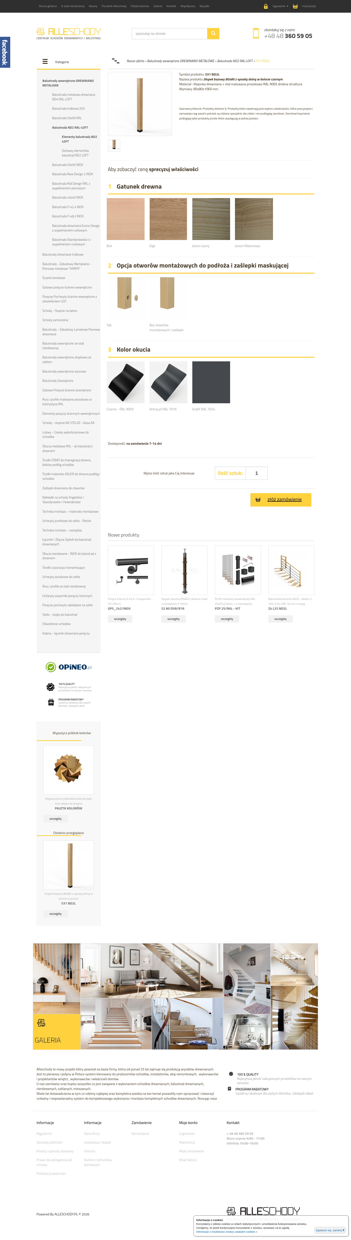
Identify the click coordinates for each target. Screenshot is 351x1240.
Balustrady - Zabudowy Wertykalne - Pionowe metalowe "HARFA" (66, 266)
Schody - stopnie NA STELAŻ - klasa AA (68, 422)
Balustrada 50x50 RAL (67, 117)
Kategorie (62, 61)
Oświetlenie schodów (56, 623)
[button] (276, 6)
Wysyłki (204, 6)
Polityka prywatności (51, 1172)
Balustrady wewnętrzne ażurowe (64, 370)
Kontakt (171, 6)
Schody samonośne (55, 319)
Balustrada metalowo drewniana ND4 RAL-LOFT (73, 97)
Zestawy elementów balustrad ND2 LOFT (75, 153)
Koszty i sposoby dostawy (55, 1150)
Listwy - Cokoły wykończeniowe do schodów (65, 434)
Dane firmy (92, 1132)
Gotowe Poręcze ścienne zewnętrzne (66, 389)
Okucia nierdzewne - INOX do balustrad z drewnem (69, 555)
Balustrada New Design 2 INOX (72, 174)
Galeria (158, 6)
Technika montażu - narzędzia (62, 529)
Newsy (93, 6)
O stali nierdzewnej (73, 6)
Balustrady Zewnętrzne (57, 380)
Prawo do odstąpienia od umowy (54, 1161)
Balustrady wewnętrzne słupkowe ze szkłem (66, 359)
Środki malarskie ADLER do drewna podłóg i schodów (71, 476)
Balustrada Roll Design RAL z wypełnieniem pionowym (71, 185)
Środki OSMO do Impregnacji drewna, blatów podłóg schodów (66, 462)
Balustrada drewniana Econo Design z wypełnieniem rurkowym (76, 227)
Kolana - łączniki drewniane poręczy (65, 632)
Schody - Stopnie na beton (59, 310)
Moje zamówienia (191, 1150)
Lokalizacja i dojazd (97, 1141)
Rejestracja (187, 1141)
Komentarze (140, 1132)
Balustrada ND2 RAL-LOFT (70, 127)
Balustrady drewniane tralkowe (63, 254)
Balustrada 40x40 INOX (67, 197)
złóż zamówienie (278, 499)
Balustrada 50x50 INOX (67, 164)
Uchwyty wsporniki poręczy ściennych (67, 595)
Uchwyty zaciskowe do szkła (61, 576)
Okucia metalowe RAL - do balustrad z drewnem (67, 448)
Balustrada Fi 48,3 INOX (68, 216)
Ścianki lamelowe (53, 277)
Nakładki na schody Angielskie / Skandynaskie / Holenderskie (63, 499)
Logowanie (187, 1132)
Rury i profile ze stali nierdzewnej (64, 585)
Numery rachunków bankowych (98, 1161)
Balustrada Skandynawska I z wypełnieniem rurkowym (71, 241)
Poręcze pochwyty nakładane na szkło (67, 604)
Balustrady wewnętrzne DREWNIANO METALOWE (68, 83)
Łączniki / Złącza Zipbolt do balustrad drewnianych (66, 541)
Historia (89, 1150)
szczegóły (55, 817)
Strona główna (48, 6)
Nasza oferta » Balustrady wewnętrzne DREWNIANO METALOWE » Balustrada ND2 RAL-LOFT (190, 60)
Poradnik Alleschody (114, 6)
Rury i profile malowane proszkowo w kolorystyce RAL (67, 401)
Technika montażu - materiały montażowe (70, 510)
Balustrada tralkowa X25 (68, 108)
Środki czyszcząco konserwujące (63, 566)
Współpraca (188, 6)
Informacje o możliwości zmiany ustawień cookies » (226, 1231)
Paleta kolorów (140, 6)
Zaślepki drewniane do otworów (63, 487)
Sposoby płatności (50, 1141)
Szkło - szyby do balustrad (59, 613)
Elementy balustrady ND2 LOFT (79, 139)
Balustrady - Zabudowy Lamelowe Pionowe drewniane (71, 331)
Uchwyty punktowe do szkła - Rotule (66, 520)
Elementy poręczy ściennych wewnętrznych (71, 413)
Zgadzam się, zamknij (330, 1230)
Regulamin (44, 1132)
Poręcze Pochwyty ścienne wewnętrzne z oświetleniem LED (69, 298)
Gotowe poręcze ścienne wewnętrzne (67, 287)
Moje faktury (188, 1159)
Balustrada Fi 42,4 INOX (68, 206)
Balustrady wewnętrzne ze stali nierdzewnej (63, 345)
